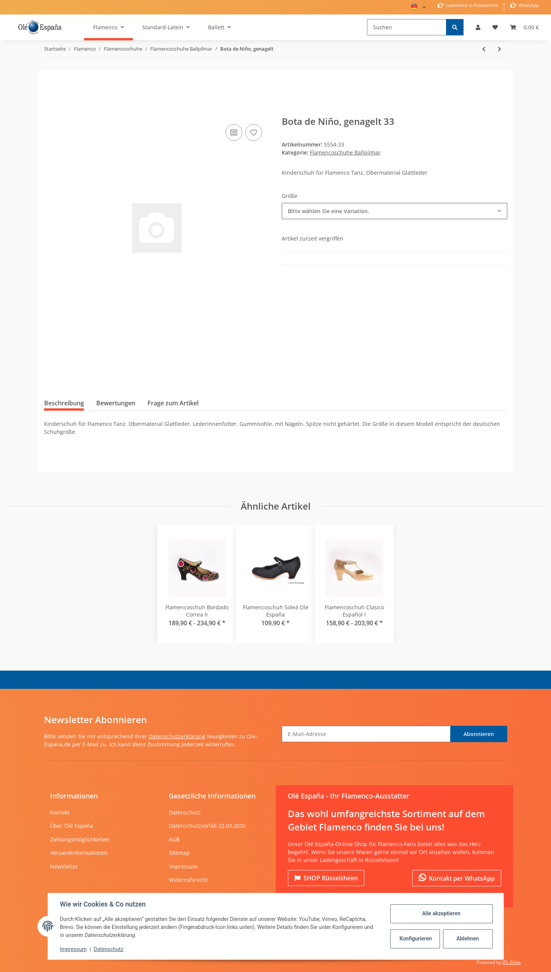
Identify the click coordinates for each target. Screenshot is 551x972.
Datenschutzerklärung (177, 736)
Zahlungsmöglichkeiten (80, 839)
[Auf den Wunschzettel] (253, 132)
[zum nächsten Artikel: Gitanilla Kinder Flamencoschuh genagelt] (499, 49)
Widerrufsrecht (188, 879)
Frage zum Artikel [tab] (173, 403)
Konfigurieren (416, 938)
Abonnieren (479, 734)
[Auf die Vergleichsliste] (233, 132)
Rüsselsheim (326, 878)
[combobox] (394, 211)
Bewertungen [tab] (115, 403)
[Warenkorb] (524, 27)
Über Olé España (71, 825)
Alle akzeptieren (441, 913)
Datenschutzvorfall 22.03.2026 (207, 825)
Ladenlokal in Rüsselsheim (471, 5)
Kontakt (60, 812)
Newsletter (64, 866)
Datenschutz (185, 812)
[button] (478, 27)
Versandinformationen (79, 852)
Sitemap (179, 852)
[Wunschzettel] (495, 27)
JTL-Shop (511, 962)
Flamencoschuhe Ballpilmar (345, 152)
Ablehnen (467, 938)
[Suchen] (406, 27)
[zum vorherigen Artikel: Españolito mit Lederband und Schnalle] (484, 49)
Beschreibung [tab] (64, 403)
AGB (174, 839)
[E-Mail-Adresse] (366, 734)
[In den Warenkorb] (50, 111)
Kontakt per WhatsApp (457, 878)
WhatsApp (528, 5)
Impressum (183, 866)
